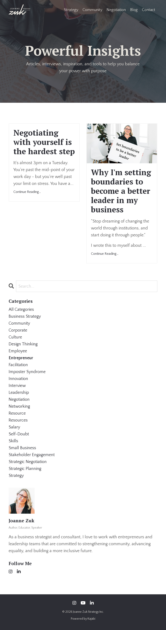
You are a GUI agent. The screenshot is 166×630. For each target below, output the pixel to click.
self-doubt (19, 434)
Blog (134, 10)
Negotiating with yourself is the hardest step (44, 142)
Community (92, 10)
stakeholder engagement (32, 454)
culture (15, 337)
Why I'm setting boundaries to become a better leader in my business (121, 191)
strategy (16, 475)
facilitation (18, 364)
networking (19, 406)
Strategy (71, 10)
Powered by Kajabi (83, 618)
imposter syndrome (27, 371)
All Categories (21, 309)
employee (18, 351)
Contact (148, 10)
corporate (18, 330)
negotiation (19, 399)
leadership (19, 392)
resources (18, 420)
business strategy (25, 316)
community (19, 323)
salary (14, 427)
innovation (18, 378)
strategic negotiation (28, 461)
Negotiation (116, 10)
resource (17, 413)
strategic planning (25, 468)
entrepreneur (21, 358)
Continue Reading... (27, 192)
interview (17, 385)
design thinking (23, 344)
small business (22, 448)
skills (13, 441)
